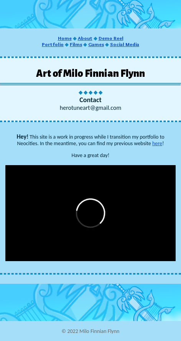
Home (65, 38)
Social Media (124, 44)
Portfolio (53, 44)
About (85, 38)
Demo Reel (111, 38)
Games (96, 44)
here (157, 143)
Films (76, 44)
